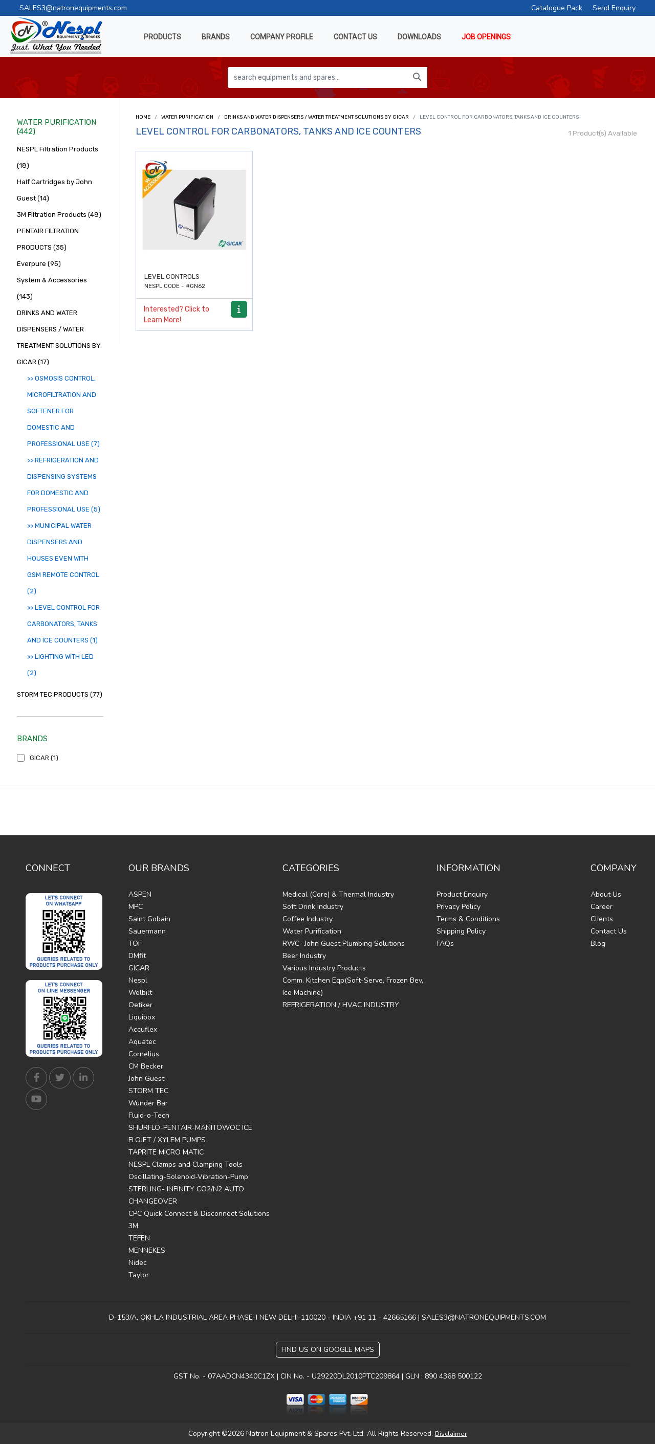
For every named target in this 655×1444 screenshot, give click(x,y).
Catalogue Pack (556, 8)
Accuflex (142, 1029)
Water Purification (187, 117)
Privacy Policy (458, 907)
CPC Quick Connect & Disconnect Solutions (199, 1213)
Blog (598, 943)
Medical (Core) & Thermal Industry (338, 894)
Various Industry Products (324, 968)
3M (133, 1226)
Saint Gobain (149, 919)
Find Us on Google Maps (327, 1349)
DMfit (137, 956)
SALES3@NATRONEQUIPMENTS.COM (484, 1317)
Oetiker (140, 1005)
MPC (135, 907)
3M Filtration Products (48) (59, 214)
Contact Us (609, 931)
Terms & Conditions (468, 919)
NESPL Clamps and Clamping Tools (185, 1164)
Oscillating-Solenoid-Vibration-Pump (188, 1177)
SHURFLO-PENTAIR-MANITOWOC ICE (190, 1127)
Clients (602, 919)
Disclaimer (451, 1434)
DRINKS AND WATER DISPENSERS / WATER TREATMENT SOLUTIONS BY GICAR (316, 117)
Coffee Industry (307, 919)
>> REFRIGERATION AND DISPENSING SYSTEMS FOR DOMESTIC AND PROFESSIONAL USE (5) (63, 484)
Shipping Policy (461, 931)
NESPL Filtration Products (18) (57, 157)
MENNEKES (146, 1250)
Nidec (137, 1263)
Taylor (138, 1275)
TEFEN (139, 1238)
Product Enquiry (462, 894)
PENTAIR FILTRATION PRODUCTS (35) (48, 239)
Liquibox (141, 1017)
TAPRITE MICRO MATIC (166, 1152)
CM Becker (145, 1066)
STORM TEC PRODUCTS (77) (59, 694)
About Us (606, 894)
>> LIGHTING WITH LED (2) (60, 665)
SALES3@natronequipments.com (73, 8)
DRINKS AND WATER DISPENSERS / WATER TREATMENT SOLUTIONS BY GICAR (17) (59, 337)
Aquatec (142, 1042)
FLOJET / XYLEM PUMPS (167, 1140)
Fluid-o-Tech (148, 1115)
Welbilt (140, 992)
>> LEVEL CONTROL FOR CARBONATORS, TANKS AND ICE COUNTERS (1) (63, 624)
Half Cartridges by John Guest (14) (54, 190)
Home (143, 117)
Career (602, 907)
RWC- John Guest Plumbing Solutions (343, 943)
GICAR (138, 968)
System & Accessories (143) (52, 288)
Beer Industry (304, 956)
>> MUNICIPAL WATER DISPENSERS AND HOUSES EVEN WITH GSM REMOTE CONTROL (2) (63, 558)
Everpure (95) (39, 264)
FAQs (445, 943)
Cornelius (143, 1054)
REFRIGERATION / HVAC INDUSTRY (340, 1005)
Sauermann (147, 931)
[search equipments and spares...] (317, 77)
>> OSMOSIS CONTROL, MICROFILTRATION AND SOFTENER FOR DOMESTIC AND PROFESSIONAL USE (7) (63, 411)
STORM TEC (148, 1091)
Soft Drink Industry (312, 907)
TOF (135, 943)
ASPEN (139, 894)
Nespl (137, 980)
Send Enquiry (614, 8)
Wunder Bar (148, 1103)
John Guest (146, 1078)
